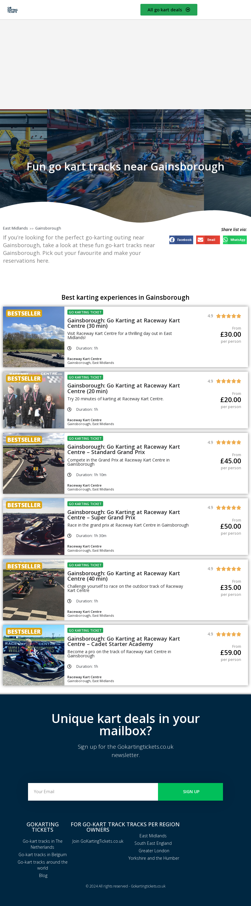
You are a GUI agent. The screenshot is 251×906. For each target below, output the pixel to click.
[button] (181, 240)
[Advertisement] (125, 64)
